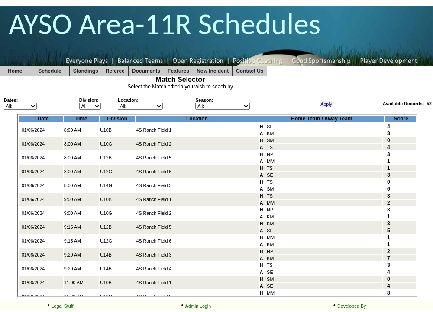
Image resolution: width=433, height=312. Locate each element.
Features (178, 71)
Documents (146, 71)
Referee (115, 71)
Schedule (49, 71)
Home (14, 71)
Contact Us (249, 71)
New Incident (213, 71)
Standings (85, 71)
